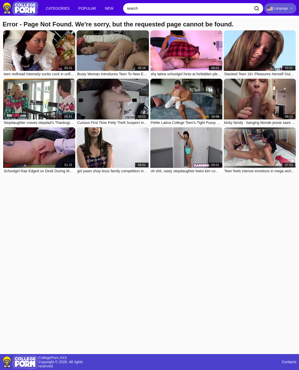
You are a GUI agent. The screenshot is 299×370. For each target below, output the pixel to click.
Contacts (289, 362)
